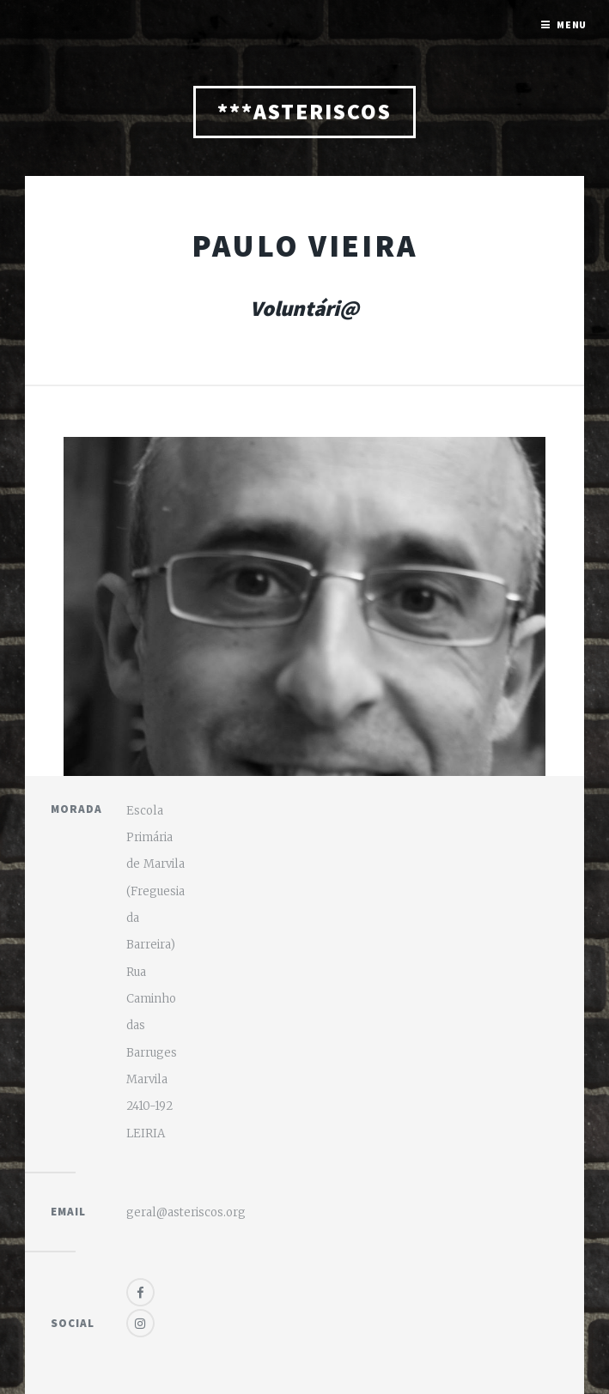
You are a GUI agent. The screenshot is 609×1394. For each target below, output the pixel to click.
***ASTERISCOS (304, 111)
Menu (572, 24)
